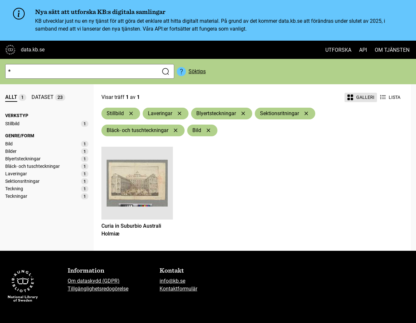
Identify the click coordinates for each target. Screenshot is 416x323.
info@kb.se (172, 281)
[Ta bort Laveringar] (179, 113)
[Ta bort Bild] (208, 130)
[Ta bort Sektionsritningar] (306, 113)
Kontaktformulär (178, 289)
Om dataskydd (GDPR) (94, 281)
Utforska (338, 50)
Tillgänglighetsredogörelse (98, 289)
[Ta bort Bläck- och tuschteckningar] (175, 130)
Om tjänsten (392, 50)
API (363, 50)
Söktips (197, 71)
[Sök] (81, 71)
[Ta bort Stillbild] (131, 113)
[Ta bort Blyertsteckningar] (243, 113)
